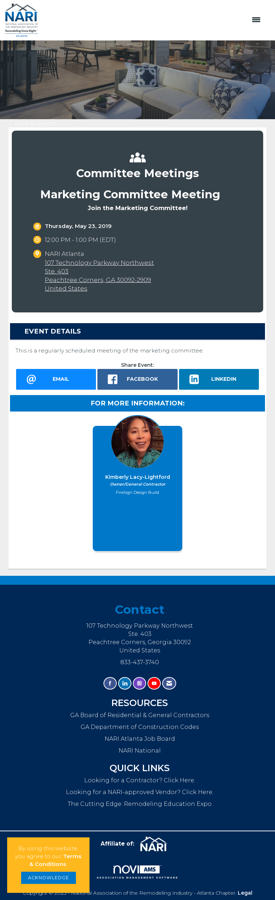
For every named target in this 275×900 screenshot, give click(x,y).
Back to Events (32, 123)
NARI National (140, 750)
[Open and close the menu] (153, 20)
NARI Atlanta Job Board (140, 738)
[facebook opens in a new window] (137, 379)
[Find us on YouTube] (154, 683)
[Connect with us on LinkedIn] (124, 683)
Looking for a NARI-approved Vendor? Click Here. (139, 792)
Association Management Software (137, 872)
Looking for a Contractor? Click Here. (139, 780)
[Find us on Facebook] (110, 683)
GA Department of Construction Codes (140, 726)
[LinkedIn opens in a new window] (219, 379)
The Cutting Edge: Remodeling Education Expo (140, 803)
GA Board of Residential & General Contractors (139, 715)
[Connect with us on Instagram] (139, 683)
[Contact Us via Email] (169, 683)
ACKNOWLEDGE (48, 877)
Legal (245, 893)
